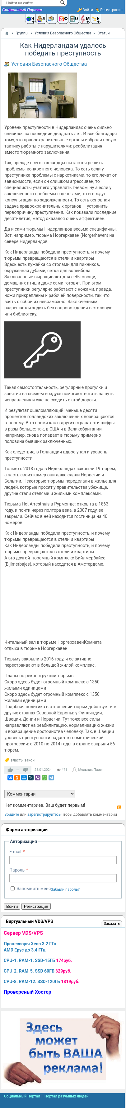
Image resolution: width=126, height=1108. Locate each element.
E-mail (15, 851)
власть (17, 760)
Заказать (111, 923)
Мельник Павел (91, 770)
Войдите (11, 814)
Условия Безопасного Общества (49, 64)
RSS (119, 807)
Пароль (17, 869)
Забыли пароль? (65, 889)
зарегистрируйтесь (44, 814)
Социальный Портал (22, 10)
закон (29, 760)
